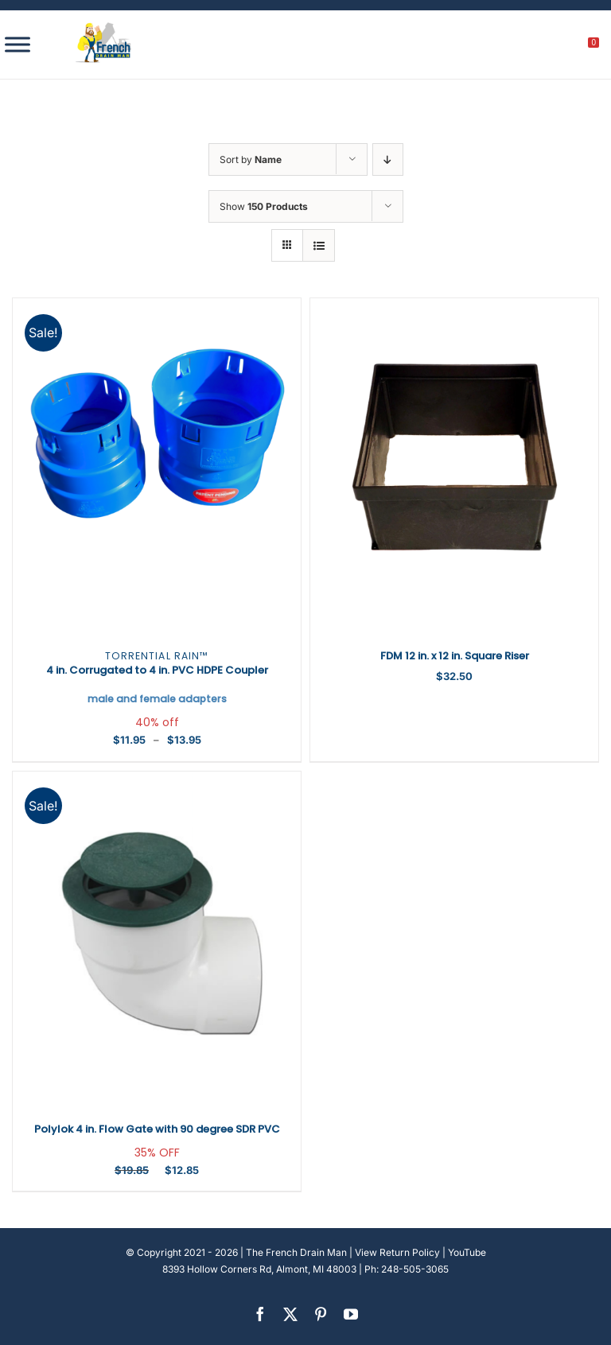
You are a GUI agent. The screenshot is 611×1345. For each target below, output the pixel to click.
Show (264, 206)
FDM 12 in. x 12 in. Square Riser (454, 655)
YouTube (467, 1252)
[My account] (540, 47)
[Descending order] (387, 159)
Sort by (251, 159)
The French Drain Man (296, 1252)
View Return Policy (397, 1252)
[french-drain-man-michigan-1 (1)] (103, 27)
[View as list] (318, 245)
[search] (505, 47)
